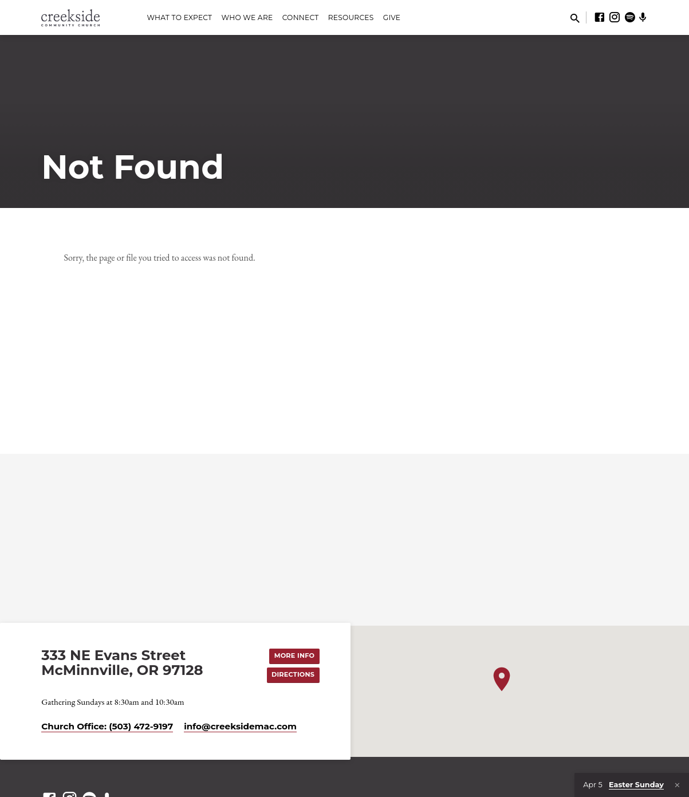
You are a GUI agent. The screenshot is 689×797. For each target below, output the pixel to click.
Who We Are (247, 17)
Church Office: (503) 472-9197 (107, 726)
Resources (351, 17)
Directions (292, 674)
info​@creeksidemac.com (240, 726)
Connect (300, 17)
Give (392, 17)
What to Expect (179, 17)
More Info (294, 655)
